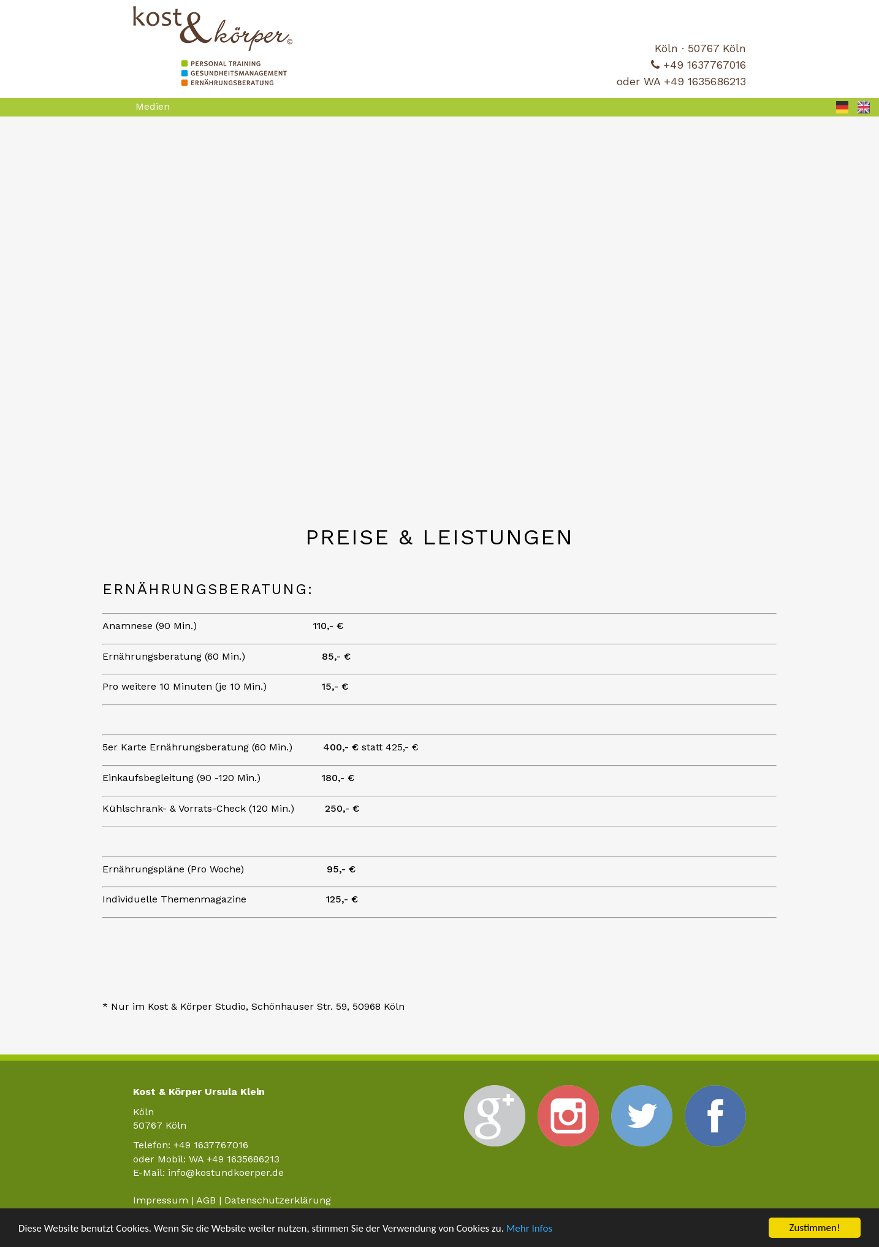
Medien (152, 106)
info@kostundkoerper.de (226, 1172)
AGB (206, 1200)
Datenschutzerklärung (277, 1200)
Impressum (160, 1200)
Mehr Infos (529, 1228)
